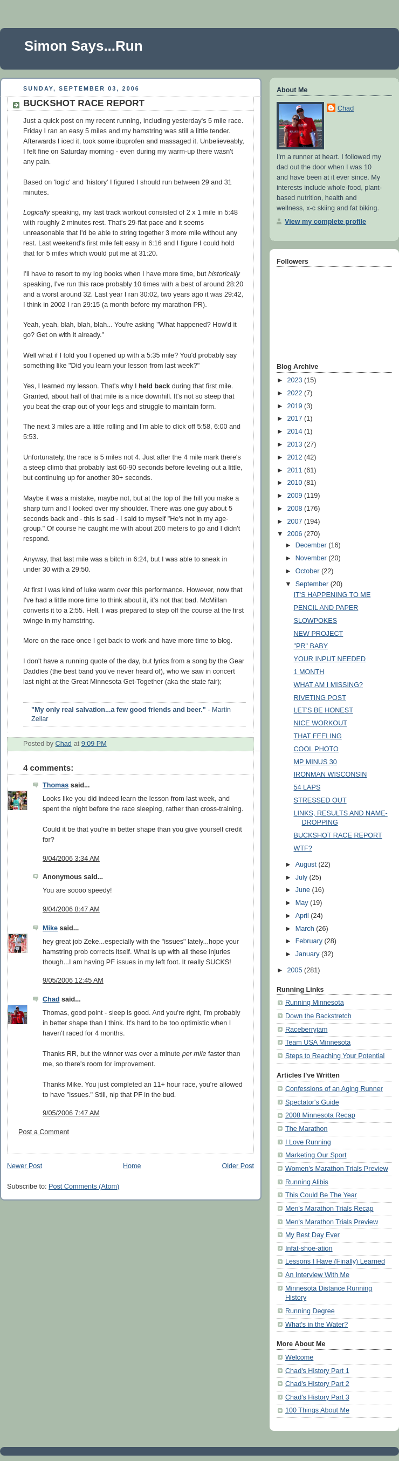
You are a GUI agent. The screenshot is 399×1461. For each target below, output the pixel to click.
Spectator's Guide (312, 1102)
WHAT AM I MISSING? (328, 685)
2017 (296, 418)
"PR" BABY (311, 646)
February (310, 941)
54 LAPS (307, 787)
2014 (296, 431)
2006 (296, 534)
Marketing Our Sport (316, 1155)
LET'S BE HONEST (323, 710)
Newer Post (24, 1166)
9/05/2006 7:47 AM (71, 1113)
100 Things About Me (317, 1410)
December (312, 545)
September (313, 584)
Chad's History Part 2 (317, 1384)
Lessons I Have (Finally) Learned (335, 1261)
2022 (296, 393)
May (302, 903)
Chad (51, 999)
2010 (296, 482)
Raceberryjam (306, 1029)
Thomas (55, 785)
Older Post (238, 1166)
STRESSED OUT (320, 800)
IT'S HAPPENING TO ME (332, 595)
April (303, 916)
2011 (296, 470)
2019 (296, 406)
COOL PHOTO (316, 749)
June (303, 890)
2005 (296, 970)
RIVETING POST (320, 698)
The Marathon (306, 1129)
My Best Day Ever (312, 1235)
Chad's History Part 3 (317, 1397)
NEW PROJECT (318, 633)
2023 (296, 380)
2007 (296, 521)
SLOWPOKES (316, 621)
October (308, 571)
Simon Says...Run (83, 46)
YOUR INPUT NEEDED (330, 659)
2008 (296, 508)
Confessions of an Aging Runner (334, 1089)
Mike (50, 928)
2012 (296, 457)
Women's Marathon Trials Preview (336, 1168)
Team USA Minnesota (317, 1042)
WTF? (303, 848)
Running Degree (310, 1311)
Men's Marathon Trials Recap (329, 1208)
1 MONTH (309, 672)
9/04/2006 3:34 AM (71, 858)
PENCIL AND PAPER (326, 608)
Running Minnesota (314, 1002)
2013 (296, 444)
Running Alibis (306, 1182)
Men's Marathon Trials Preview (331, 1222)
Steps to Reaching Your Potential (334, 1056)
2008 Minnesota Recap (320, 1115)
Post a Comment (43, 1132)
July (302, 877)
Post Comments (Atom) (84, 1186)
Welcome (299, 1357)
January (308, 954)
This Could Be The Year (321, 1195)
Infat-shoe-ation (309, 1248)
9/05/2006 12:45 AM (73, 980)
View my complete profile (325, 221)
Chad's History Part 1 (317, 1371)
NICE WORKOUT (320, 723)
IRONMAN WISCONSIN (330, 774)
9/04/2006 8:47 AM (71, 909)
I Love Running (308, 1142)
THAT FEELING (318, 736)
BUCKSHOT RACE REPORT (338, 835)
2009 (296, 495)
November (312, 558)
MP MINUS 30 (315, 762)
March (306, 928)
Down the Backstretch (318, 1016)
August (307, 864)
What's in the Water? (316, 1324)
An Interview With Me (317, 1275)
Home (132, 1166)
